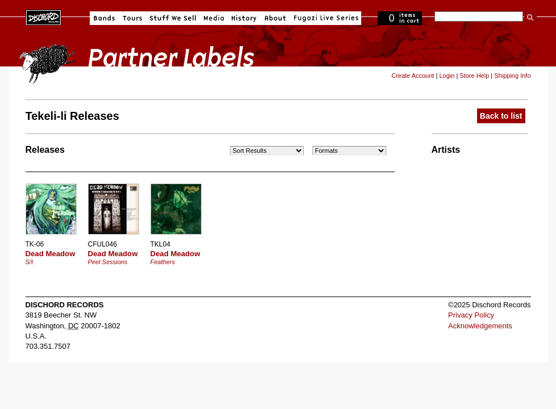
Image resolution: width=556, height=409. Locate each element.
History (244, 18)
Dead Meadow (51, 253)
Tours (132, 18)
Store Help (474, 75)
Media (214, 18)
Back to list (501, 115)
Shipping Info (512, 75)
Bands (104, 18)
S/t (29, 261)
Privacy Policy (471, 315)
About (275, 18)
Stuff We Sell (173, 18)
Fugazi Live (325, 18)
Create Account (412, 75)
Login (446, 75)
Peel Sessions (108, 261)
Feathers (163, 261)
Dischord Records (43, 16)
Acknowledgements (480, 326)
